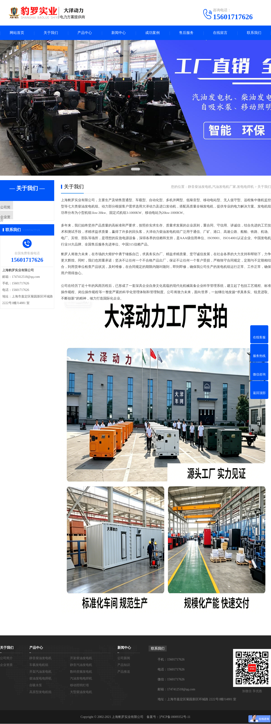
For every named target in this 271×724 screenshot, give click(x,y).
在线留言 (220, 33)
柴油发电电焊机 (40, 678)
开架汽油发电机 (40, 672)
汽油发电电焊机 (81, 678)
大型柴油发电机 (81, 692)
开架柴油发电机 (81, 658)
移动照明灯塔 (79, 685)
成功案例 (152, 33)
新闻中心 (118, 33)
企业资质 (17, 221)
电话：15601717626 (171, 669)
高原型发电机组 (40, 692)
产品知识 (123, 665)
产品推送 (123, 672)
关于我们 (51, 33)
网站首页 (17, 33)
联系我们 (254, 33)
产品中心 (84, 33)
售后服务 (186, 33)
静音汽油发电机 (81, 665)
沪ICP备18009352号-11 (174, 717)
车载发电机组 (38, 665)
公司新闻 (123, 658)
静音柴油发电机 (40, 658)
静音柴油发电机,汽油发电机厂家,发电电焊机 (221, 187)
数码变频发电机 (81, 672)
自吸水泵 (35, 685)
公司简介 (17, 208)
